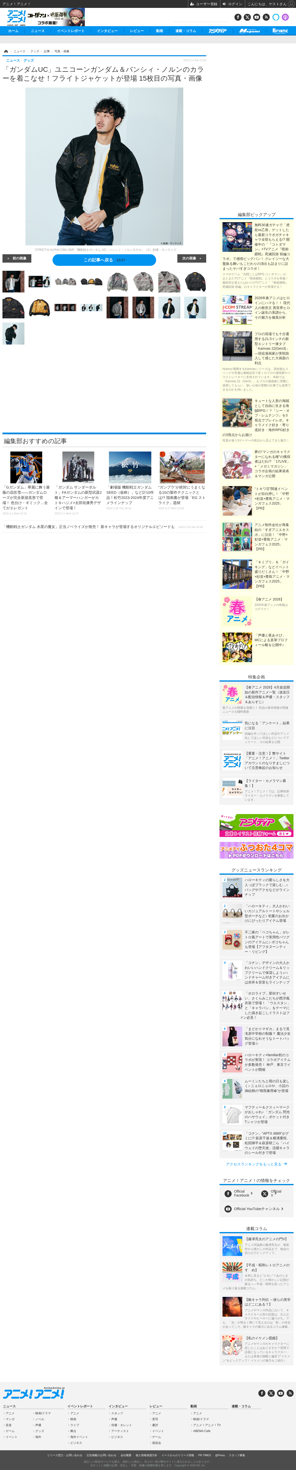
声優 (38, 1425)
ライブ (74, 1425)
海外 (38, 1437)
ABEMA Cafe (201, 1431)
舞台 (73, 1431)
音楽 (9, 1425)
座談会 (156, 1443)
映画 (73, 1419)
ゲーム (10, 1431)
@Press (220, 1455)
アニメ (10, 1413)
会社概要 (126, 1455)
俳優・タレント (121, 1425)
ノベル (39, 1419)
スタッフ (117, 1413)
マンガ (10, 1419)
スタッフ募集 (237, 1455)
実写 (155, 1419)
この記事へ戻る (104, 259)
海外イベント (79, 1437)
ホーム (13, 31)
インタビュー (107, 31)
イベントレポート (71, 31)
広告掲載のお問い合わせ (101, 1455)
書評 (155, 1425)
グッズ (39, 1431)
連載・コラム (185, 31)
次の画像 (189, 258)
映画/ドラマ (43, 1413)
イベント (12, 1437)
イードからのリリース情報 (178, 1455)
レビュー (137, 31)
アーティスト (120, 1431)
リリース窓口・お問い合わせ (64, 1455)
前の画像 (19, 258)
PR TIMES (204, 1455)
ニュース (38, 31)
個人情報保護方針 (146, 1455)
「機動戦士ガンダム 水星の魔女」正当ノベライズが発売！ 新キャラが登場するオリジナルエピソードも (102, 527)
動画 (159, 31)
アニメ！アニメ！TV (207, 1425)
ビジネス (76, 1443)
